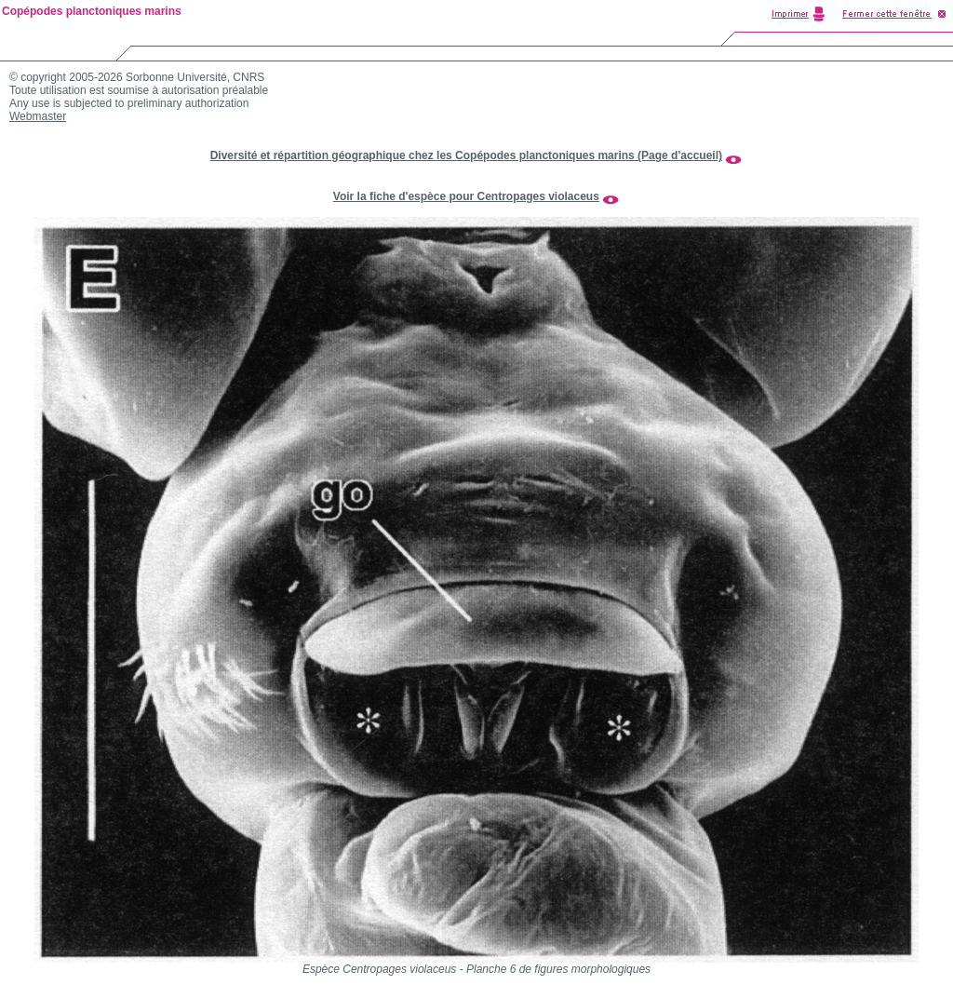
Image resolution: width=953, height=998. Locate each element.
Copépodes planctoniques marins (91, 11)
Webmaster (37, 116)
